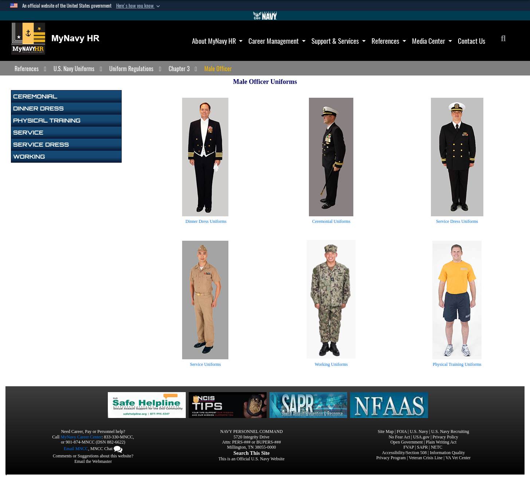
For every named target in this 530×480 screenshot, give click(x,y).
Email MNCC (76, 448)
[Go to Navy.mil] (265, 15)
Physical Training (47, 120)
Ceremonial (35, 96)
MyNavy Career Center (81, 437)
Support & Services (338, 41)
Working (29, 156)
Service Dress (41, 144)
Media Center (432, 41)
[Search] (507, 39)
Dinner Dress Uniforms (206, 221)
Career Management (277, 41)
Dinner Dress (38, 108)
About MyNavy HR (217, 41)
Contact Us (471, 41)
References (389, 41)
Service (28, 132)
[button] (138, 5)
